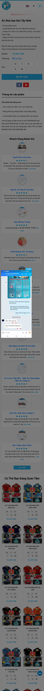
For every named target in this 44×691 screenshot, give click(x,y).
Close (28, 269)
